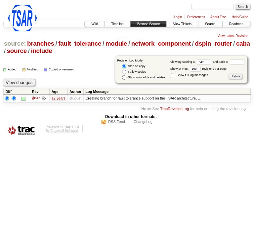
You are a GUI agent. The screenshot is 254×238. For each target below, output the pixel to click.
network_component (161, 43)
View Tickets (182, 24)
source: (15, 43)
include (41, 50)
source (17, 50)
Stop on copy (133, 66)
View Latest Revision (233, 36)
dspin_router (213, 43)
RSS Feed (116, 122)
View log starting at (191, 61)
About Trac (218, 17)
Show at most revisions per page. (199, 68)
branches (40, 43)
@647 (36, 98)
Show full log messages (189, 75)
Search (210, 24)
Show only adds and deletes (143, 77)
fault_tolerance (79, 43)
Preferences (196, 17)
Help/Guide (240, 17)
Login (178, 17)
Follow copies (134, 72)
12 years (58, 98)
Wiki (94, 24)
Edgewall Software (64, 131)
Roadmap (236, 24)
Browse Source (148, 24)
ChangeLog (143, 122)
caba (243, 43)
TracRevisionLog (174, 108)
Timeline (117, 24)
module (116, 43)
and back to (228, 61)
